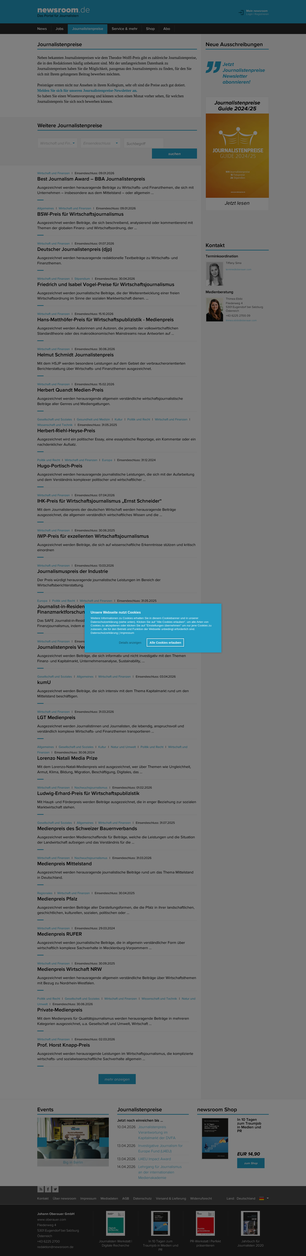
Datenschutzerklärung (104, 632)
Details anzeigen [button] (130, 642)
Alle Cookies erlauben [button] (165, 642)
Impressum (127, 632)
